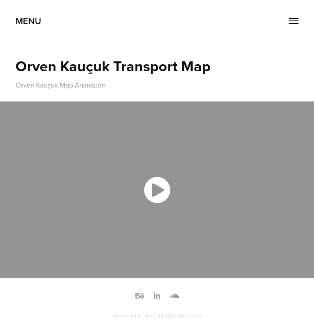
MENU (28, 20)
